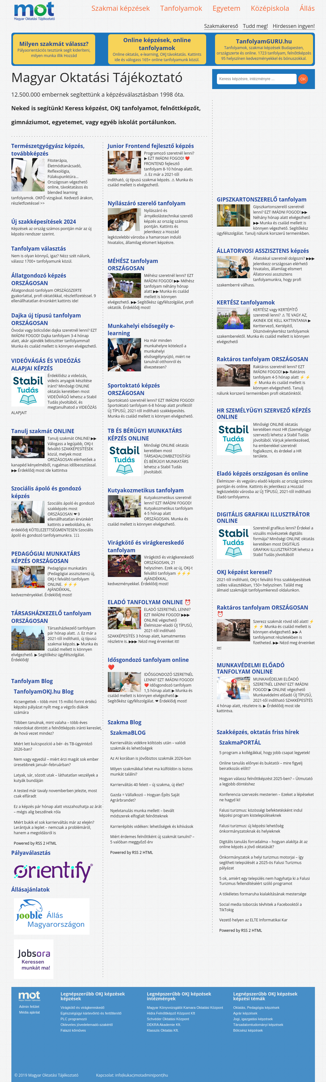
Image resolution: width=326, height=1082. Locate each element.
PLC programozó (74, 1019)
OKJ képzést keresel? (244, 572)
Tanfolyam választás (38, 248)
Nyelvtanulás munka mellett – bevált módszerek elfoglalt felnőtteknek (142, 813)
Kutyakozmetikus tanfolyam (146, 490)
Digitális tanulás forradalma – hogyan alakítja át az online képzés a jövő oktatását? (263, 844)
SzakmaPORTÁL (240, 742)
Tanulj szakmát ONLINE (42, 431)
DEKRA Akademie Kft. (164, 1025)
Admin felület (29, 1006)
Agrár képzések (245, 1013)
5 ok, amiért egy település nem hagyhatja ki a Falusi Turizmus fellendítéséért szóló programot (264, 881)
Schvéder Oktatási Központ (168, 1019)
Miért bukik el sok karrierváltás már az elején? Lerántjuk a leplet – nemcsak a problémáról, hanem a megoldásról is (54, 828)
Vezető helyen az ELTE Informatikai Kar (253, 920)
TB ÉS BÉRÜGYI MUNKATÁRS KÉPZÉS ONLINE (145, 434)
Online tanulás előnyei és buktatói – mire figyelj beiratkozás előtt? (261, 765)
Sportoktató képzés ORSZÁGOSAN (134, 389)
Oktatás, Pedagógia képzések (256, 1007)
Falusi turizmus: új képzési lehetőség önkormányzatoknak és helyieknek (251, 828)
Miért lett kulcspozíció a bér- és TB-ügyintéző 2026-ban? (53, 746)
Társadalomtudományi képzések (258, 1025)
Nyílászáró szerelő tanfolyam (147, 203)
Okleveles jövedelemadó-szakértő (87, 1025)
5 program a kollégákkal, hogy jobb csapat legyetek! (264, 752)
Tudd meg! (255, 25)
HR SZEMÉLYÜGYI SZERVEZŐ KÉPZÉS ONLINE (264, 413)
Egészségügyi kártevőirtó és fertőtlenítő (91, 1013)
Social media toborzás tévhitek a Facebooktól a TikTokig (260, 907)
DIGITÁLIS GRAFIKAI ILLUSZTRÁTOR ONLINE (263, 517)
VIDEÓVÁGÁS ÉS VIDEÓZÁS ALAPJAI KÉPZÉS (46, 364)
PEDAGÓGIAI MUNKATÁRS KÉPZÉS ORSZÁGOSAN (45, 557)
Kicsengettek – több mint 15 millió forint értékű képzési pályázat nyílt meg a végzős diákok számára (55, 707)
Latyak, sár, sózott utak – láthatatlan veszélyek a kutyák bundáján (56, 777)
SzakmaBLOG (128, 732)
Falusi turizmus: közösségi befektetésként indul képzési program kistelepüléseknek (261, 813)
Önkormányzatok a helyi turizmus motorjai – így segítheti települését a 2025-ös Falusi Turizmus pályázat (261, 863)
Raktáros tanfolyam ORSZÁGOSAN (262, 359)
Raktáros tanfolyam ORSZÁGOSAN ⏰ (262, 611)
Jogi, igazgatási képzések (253, 1019)
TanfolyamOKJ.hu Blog (44, 691)
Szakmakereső (221, 25)
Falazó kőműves (73, 1030)
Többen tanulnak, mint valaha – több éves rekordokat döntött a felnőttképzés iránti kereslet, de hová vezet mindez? (58, 728)
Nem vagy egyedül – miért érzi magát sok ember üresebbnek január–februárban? (56, 762)
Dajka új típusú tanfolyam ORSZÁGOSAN (46, 319)
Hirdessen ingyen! (294, 25)
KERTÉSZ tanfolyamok (246, 302)
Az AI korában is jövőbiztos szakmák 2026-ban (150, 758)
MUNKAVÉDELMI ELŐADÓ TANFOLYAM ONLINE (251, 668)
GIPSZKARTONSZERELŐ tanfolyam (262, 199)
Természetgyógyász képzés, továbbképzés (48, 149)
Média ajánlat (29, 1012)
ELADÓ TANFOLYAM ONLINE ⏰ (149, 602)
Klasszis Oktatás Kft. (163, 1030)
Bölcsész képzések (248, 1030)
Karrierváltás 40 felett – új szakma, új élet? (147, 784)
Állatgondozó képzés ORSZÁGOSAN (38, 279)
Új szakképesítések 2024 (43, 221)
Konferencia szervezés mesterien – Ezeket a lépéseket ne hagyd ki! (266, 797)
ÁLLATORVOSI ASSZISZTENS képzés (263, 250)
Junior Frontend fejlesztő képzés (151, 146)
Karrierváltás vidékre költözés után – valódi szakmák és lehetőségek (148, 745)
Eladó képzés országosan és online (262, 473)
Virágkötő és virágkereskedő (83, 1007)
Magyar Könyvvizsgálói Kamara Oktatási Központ (185, 1007)
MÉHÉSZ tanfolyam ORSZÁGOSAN (133, 264)
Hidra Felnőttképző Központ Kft (171, 1013)
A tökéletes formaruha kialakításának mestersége (262, 894)
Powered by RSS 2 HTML (35, 843)
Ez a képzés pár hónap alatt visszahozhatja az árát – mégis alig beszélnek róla (58, 809)
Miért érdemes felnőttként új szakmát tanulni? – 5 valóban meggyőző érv (152, 839)
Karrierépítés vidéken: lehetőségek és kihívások (152, 826)
